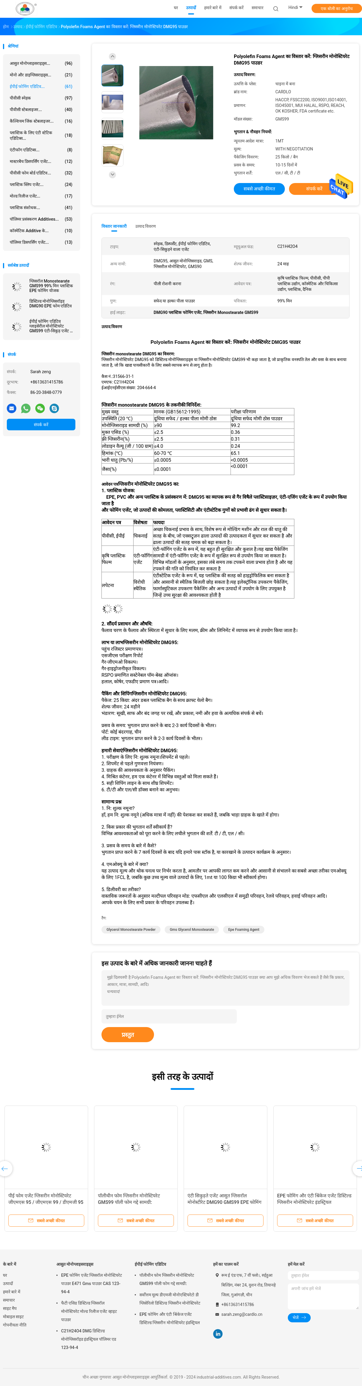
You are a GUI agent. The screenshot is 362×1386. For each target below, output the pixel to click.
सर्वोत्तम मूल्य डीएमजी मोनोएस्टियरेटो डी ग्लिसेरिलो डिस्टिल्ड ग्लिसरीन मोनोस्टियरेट (169, 1298)
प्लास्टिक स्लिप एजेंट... (41, 184)
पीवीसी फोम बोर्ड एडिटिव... (41, 173)
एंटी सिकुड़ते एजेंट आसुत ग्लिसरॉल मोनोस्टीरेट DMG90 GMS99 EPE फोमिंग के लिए (224, 1202)
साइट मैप (10, 1308)
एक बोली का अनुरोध (337, 8)
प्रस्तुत (128, 1034)
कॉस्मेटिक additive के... (41, 231)
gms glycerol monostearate (192, 930)
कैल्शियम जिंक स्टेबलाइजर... (41, 121)
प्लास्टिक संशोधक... (41, 208)
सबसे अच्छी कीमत (259, 189)
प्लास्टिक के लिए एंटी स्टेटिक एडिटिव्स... (41, 135)
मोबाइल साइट (13, 1316)
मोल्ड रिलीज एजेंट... (41, 196)
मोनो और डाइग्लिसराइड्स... (41, 75)
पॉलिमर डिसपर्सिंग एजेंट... (41, 242)
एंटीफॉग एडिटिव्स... (41, 150)
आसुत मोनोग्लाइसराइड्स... (41, 63)
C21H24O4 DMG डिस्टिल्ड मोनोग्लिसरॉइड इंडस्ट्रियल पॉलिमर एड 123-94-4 (88, 1339)
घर (5, 1275)
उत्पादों (8, 1283)
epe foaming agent (243, 930)
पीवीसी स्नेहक (41, 98)
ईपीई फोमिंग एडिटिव (150, 1264)
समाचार (9, 1300)
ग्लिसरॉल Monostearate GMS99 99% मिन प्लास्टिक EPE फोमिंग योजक (51, 286)
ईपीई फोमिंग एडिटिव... (41, 86)
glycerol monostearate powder (131, 930)
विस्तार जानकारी (114, 226)
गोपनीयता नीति (14, 1325)
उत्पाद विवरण (145, 226)
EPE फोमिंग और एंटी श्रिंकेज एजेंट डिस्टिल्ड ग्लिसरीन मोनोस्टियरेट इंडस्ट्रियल (169, 1318)
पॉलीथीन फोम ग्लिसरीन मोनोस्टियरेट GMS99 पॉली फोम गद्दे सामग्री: (166, 1279)
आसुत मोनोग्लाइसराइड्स (74, 1264)
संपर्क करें (41, 424)
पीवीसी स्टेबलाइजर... (41, 110)
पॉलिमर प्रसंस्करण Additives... (41, 219)
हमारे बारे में (11, 1291)
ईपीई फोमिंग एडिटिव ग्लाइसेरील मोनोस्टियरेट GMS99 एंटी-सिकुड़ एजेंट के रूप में (51, 326)
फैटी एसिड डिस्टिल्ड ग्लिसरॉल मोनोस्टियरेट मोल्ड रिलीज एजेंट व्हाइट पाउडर (89, 1311)
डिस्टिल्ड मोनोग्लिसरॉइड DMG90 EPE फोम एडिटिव (50, 303)
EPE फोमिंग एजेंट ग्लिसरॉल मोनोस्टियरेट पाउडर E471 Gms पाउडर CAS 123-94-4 (91, 1283)
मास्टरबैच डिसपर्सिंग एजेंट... (41, 161)
